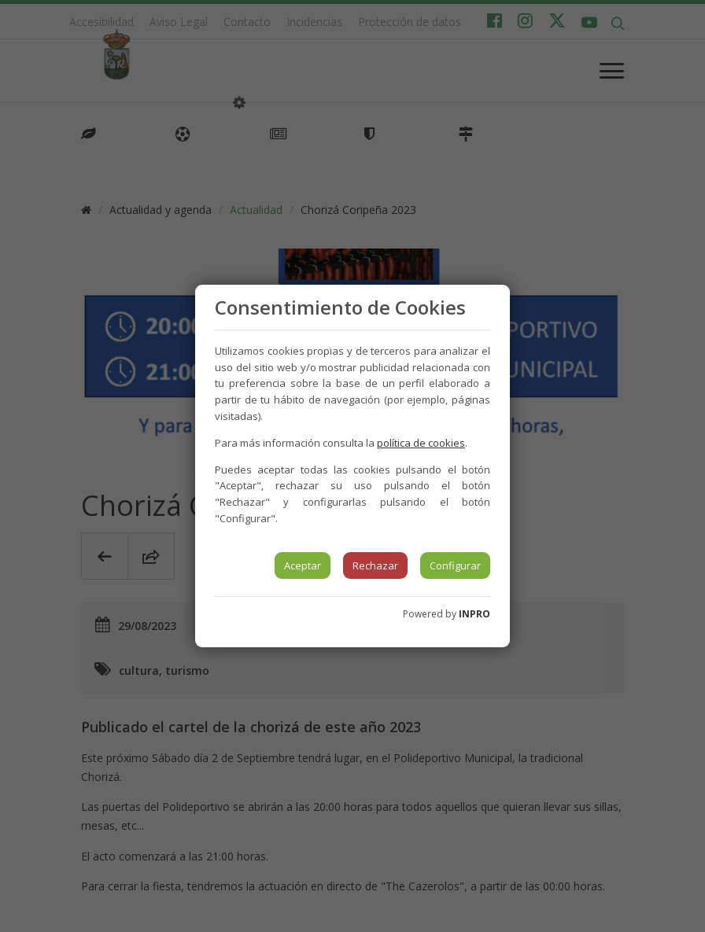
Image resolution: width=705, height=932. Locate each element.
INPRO (474, 614)
